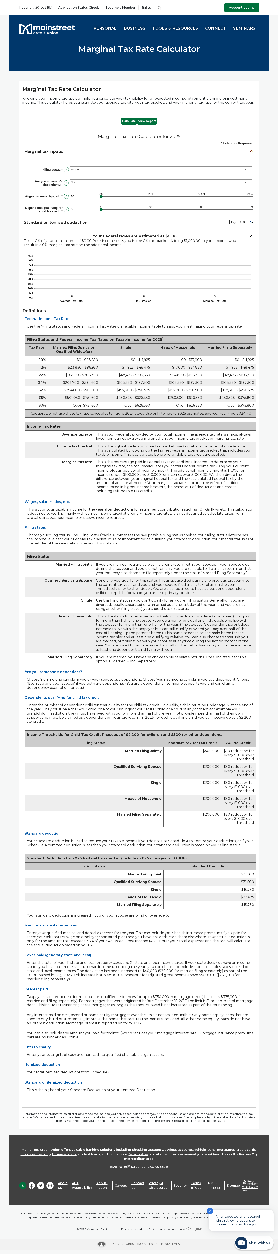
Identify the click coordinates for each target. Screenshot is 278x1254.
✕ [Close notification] (210, 1210)
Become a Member (120, 8)
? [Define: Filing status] (66, 169)
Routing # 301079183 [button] (35, 8)
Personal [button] (105, 28)
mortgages (226, 1150)
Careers (121, 1185)
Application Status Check (78, 8)
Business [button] (135, 28)
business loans (64, 1154)
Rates (146, 8)
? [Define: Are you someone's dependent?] (66, 183)
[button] (139, 151)
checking (139, 1150)
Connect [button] (215, 28)
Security (180, 1185)
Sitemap (233, 1185)
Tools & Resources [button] (175, 28)
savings (171, 1150)
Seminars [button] (244, 28)
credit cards (246, 1150)
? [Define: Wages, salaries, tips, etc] (66, 196)
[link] (250, 1186)
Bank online (138, 1154)
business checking (36, 1154)
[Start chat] (254, 1243)
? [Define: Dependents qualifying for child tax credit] (66, 209)
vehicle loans (205, 1150)
